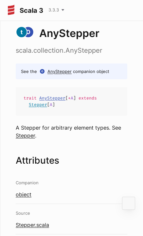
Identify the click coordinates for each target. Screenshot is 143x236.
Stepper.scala (32, 225)
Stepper (38, 104)
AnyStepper (59, 71)
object (23, 194)
